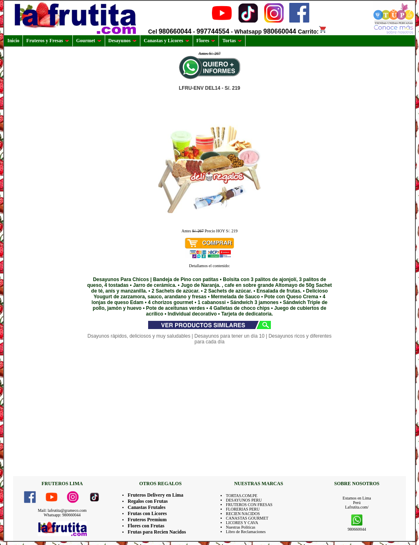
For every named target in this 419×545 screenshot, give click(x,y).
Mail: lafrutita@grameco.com (62, 510)
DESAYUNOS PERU (244, 500)
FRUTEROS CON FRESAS (249, 504)
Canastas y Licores (166, 40)
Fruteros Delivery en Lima (155, 495)
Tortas (232, 40)
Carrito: (312, 31)
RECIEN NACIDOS (243, 513)
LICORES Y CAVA (242, 522)
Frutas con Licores (147, 513)
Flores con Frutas (146, 526)
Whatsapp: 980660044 (62, 515)
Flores (206, 40)
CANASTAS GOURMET (247, 518)
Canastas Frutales (146, 507)
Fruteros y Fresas (47, 40)
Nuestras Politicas (240, 527)
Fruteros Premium (147, 519)
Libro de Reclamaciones (246, 531)
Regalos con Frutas (148, 501)
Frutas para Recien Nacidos (157, 532)
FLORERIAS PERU (243, 509)
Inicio (13, 40)
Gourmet (88, 40)
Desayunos (122, 40)
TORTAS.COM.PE (241, 495)
